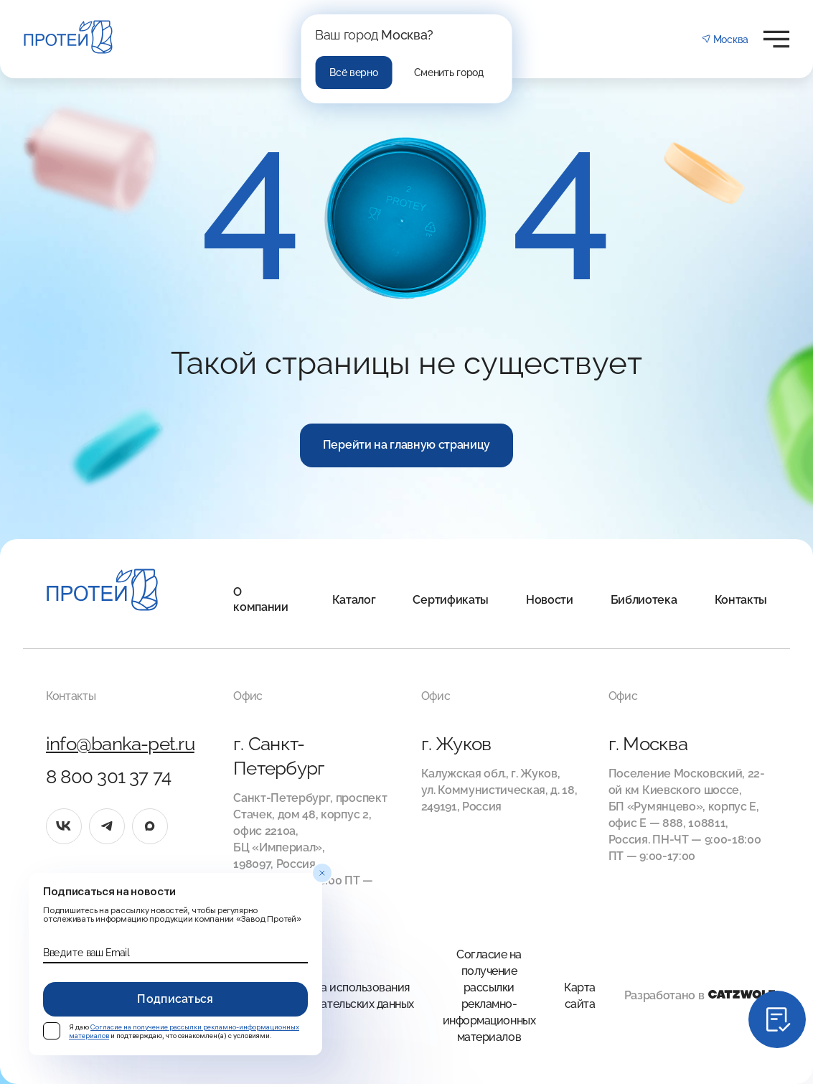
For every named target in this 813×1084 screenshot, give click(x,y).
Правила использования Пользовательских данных (345, 996)
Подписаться (175, 999)
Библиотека (644, 600)
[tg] (107, 826)
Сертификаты (450, 600)
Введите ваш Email (86, 952)
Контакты (741, 600)
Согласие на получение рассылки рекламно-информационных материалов (489, 996)
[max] (150, 826)
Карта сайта (580, 996)
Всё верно (353, 72)
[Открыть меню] (776, 39)
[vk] (64, 826)
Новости (549, 600)
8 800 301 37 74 (108, 777)
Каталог (354, 600)
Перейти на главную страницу (406, 445)
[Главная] (102, 592)
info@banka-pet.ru (120, 743)
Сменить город (449, 72)
